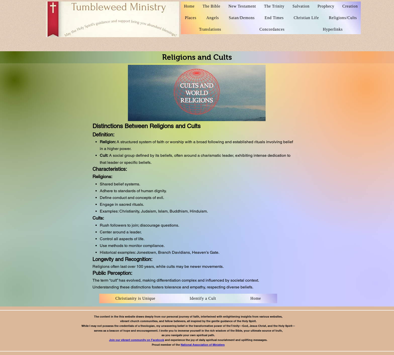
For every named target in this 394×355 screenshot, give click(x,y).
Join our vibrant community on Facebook (136, 340)
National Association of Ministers (203, 344)
